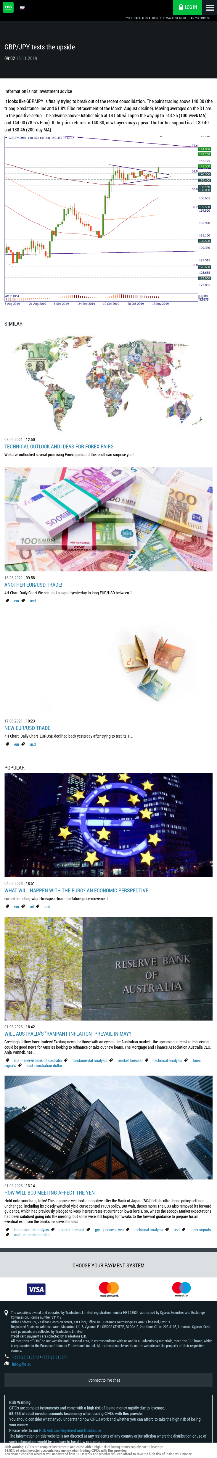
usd (33, 601)
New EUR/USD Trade (27, 727)
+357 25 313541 (54, 1357)
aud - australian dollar (44, 1065)
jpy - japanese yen (109, 1229)
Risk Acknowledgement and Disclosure (70, 1430)
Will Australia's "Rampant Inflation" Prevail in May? (67, 1033)
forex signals (200, 1229)
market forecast (130, 1060)
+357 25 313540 (25, 1357)
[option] (36, 1289)
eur (16, 601)
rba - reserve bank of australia (38, 1060)
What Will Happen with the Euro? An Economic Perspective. (77, 890)
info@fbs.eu (21, 1364)
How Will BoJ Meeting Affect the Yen (49, 1192)
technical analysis (167, 1060)
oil (32, 906)
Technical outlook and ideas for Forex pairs (59, 446)
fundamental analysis (90, 1060)
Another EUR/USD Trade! (33, 584)
